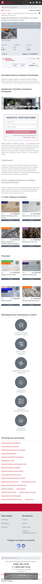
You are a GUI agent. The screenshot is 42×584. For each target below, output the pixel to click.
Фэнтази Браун (29, 499)
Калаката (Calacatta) (7, 489)
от (32, 59)
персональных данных (29, 137)
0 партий (31, 10)
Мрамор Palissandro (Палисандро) (11, 474)
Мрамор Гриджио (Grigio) (28, 481)
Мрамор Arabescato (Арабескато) (11, 443)
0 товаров (38, 10)
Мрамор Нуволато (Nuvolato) (27, 492)
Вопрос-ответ (26, 527)
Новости (25, 519)
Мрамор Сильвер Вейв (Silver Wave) (11, 499)
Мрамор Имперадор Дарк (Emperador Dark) (14, 485)
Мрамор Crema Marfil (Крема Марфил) (12, 457)
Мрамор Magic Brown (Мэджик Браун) (12, 471)
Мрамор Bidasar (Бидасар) (9, 453)
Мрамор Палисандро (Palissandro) (11, 496)
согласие (22, 135)
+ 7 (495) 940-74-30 (21, 567)
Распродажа (5, 523)
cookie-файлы (22, 575)
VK (23, 547)
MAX (18, 547)
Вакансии (4, 527)
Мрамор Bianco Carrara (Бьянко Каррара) (13, 450)
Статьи (24, 523)
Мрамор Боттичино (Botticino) (9, 481)
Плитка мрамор (20, 489)
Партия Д (8, 58)
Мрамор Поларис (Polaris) (8, 492)
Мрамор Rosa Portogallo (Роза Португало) (13, 478)
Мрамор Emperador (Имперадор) (10, 467)
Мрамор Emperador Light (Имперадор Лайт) (14, 464)
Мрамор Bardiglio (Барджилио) (10, 446)
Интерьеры (4, 519)
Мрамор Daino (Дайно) (7, 460)
